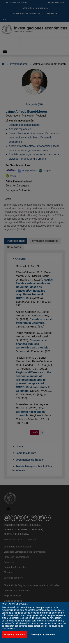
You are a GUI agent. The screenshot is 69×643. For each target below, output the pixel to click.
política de (52, 610)
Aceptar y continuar (14, 634)
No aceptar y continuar (43, 634)
